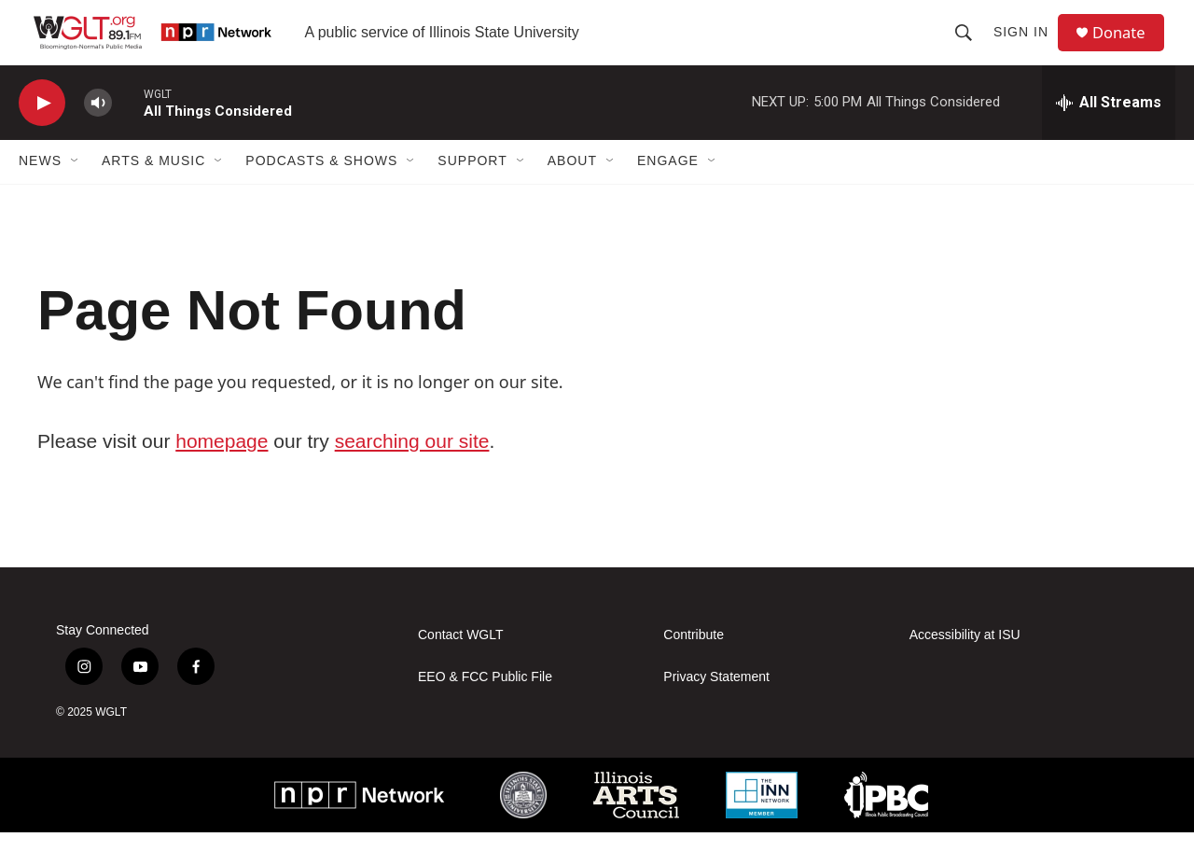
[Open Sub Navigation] (75, 194)
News (40, 194)
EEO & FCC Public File (485, 710)
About (572, 194)
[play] (42, 135)
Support (472, 194)
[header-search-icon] (970, 48)
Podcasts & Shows (321, 194)
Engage (668, 194)
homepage (221, 473)
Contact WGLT (461, 668)
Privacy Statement (716, 710)
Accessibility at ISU (964, 668)
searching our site (412, 473)
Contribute (693, 668)
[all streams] (1108, 135)
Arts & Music (153, 194)
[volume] (98, 136)
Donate (1128, 49)
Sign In (1027, 48)
